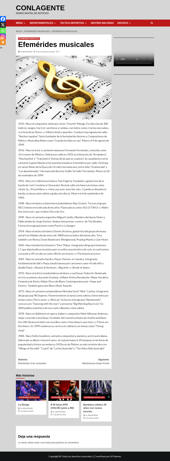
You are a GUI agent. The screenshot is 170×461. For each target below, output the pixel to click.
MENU (21, 23)
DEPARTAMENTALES (43, 23)
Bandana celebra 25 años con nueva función (94, 408)
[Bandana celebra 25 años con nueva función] (96, 390)
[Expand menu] (24, 23)
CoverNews (100, 456)
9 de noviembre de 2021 (45, 51)
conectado (45, 442)
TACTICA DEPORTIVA (73, 23)
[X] (3, 25)
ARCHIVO (124, 23)
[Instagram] (3, 36)
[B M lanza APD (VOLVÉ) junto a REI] (63, 390)
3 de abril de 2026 (26, 411)
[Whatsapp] (3, 30)
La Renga (23, 404)
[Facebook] (3, 19)
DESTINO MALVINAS (102, 23)
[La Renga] (31, 390)
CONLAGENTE (40, 8)
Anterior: (41, 361)
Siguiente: (87, 361)
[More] (3, 42)
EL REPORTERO (27, 51)
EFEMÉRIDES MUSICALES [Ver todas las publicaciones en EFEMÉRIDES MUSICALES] (29, 38)
